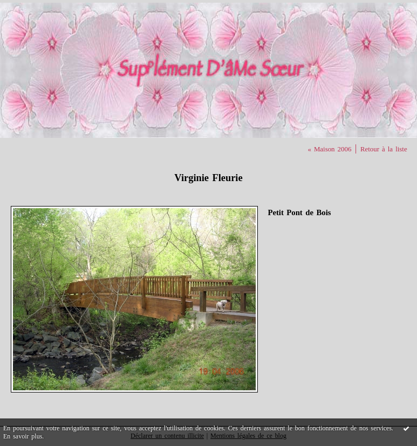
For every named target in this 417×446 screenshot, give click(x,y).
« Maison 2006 (329, 149)
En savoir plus (22, 436)
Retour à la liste (383, 149)
